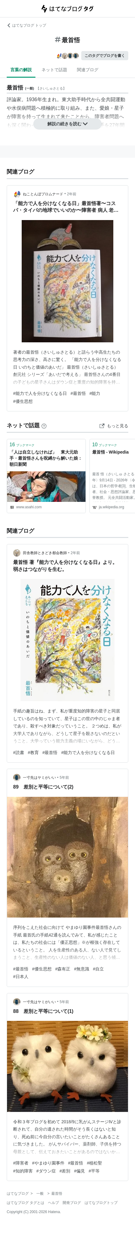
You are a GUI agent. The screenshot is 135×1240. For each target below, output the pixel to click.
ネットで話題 (54, 69)
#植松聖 (94, 1163)
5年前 (64, 777)
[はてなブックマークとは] (44, 425)
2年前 (71, 194)
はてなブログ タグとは (25, 1203)
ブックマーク (22, 444)
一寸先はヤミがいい (39, 777)
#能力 (94, 393)
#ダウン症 (46, 1170)
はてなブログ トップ (26, 25)
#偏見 (79, 1170)
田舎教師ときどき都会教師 (45, 553)
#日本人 (20, 976)
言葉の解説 (21, 69)
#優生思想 (23, 401)
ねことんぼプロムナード (43, 194)
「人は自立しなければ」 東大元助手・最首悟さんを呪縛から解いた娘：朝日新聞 (45, 458)
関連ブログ (87, 69)
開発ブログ (72, 1203)
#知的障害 (23, 1170)
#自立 (98, 968)
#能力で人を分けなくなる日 (40, 393)
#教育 (33, 752)
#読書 (18, 752)
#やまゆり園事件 (48, 1163)
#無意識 (81, 968)
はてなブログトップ (101, 1203)
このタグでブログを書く (105, 55)
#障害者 (20, 1163)
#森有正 (63, 968)
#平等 (94, 1170)
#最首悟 (78, 393)
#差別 (65, 1170)
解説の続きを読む (67, 123)
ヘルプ (53, 1203)
